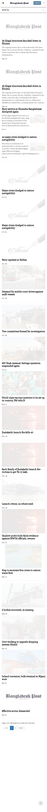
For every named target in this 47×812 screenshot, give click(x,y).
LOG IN (37, 3)
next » (21, 728)
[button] (3, 3)
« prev (6, 728)
